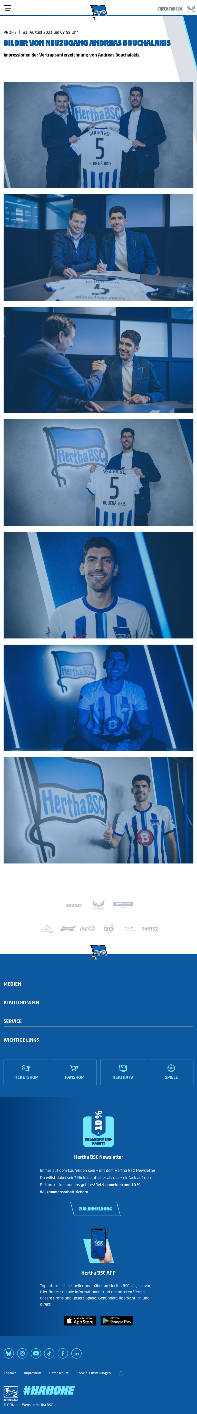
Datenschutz (58, 1373)
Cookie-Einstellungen (94, 1373)
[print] (121, 1373)
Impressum (32, 1373)
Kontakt (10, 1373)
